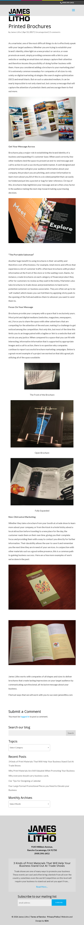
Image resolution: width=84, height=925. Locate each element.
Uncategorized (41, 32)
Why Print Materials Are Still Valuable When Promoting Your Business (41, 770)
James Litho (16, 32)
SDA (47, 921)
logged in (25, 716)
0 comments (55, 32)
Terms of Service (38, 917)
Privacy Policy (53, 917)
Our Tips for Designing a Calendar (24, 780)
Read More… (42, 886)
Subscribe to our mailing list (37, 896)
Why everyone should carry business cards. (28, 775)
